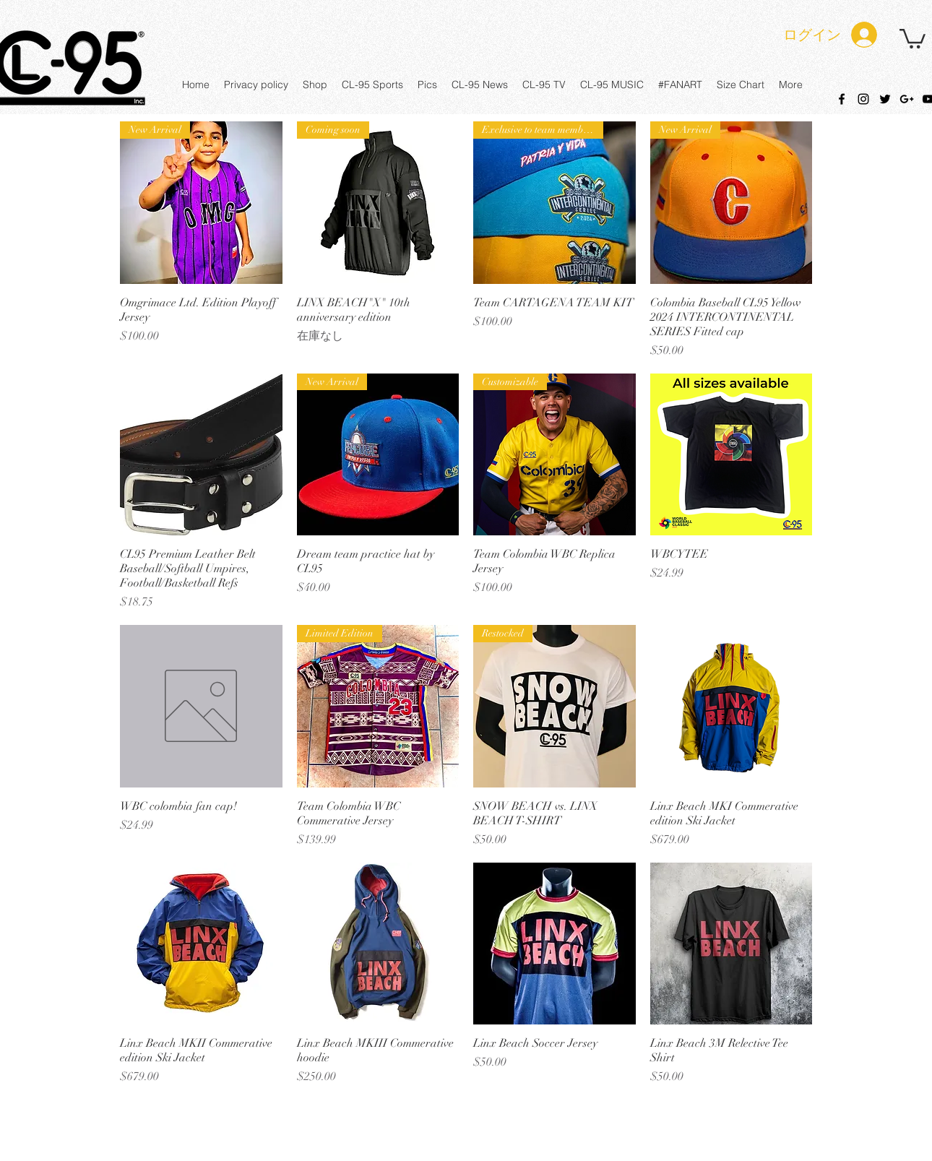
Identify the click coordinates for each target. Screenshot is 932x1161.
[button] (912, 37)
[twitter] (885, 99)
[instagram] (863, 99)
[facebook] (841, 99)
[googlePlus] (906, 99)
